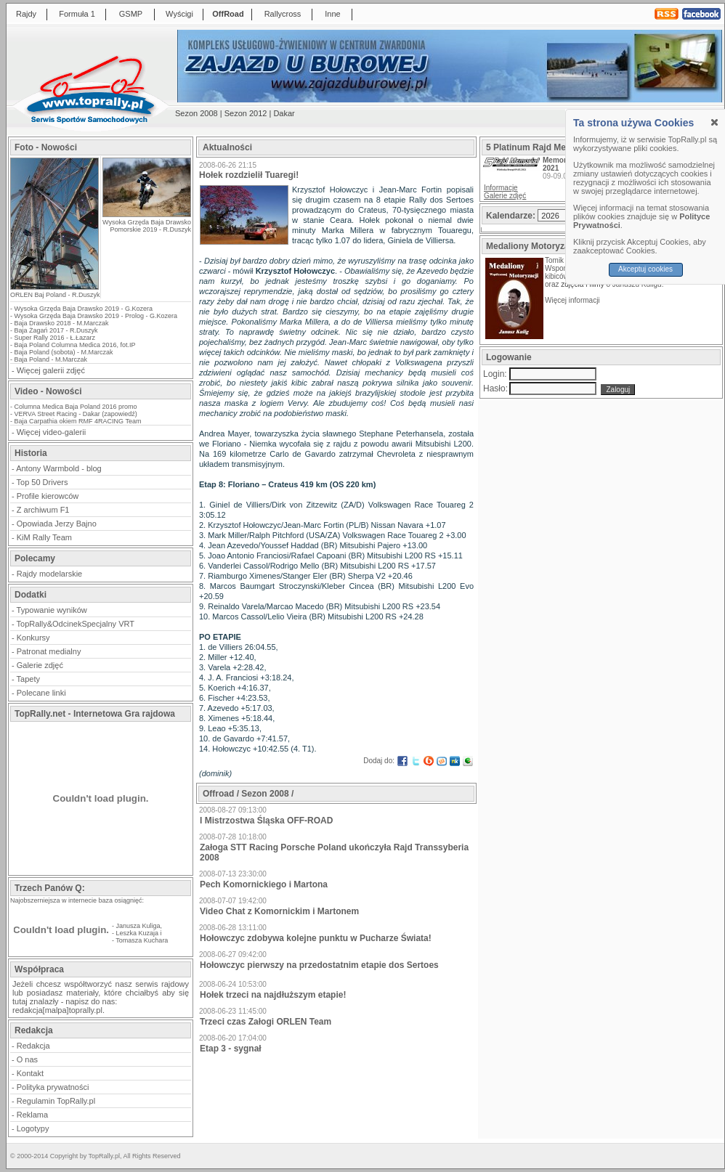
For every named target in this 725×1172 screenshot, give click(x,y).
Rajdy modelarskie (49, 573)
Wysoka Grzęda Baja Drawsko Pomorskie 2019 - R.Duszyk (146, 226)
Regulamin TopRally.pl (56, 1100)
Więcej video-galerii (51, 432)
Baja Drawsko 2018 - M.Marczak (62, 323)
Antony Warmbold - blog (59, 468)
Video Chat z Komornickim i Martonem (279, 911)
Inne (332, 13)
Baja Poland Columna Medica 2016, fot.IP (75, 345)
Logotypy (33, 1128)
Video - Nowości (48, 391)
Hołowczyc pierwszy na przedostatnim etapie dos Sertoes (319, 965)
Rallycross (282, 13)
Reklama (32, 1114)
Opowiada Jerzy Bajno (57, 523)
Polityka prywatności (53, 1087)
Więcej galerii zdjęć (51, 370)
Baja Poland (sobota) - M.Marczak (64, 352)
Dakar (283, 113)
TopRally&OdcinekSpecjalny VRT (75, 623)
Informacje (501, 188)
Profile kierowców (48, 496)
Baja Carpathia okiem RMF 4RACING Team (78, 421)
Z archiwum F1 (43, 509)
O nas (27, 1059)
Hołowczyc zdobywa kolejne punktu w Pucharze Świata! (316, 938)
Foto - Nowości (46, 147)
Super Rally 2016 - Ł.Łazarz (55, 337)
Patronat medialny (49, 651)
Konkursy (33, 637)
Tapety (28, 679)
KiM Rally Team (44, 537)
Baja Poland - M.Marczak (51, 359)
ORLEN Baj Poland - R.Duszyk (55, 294)
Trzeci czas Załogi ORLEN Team (265, 1022)
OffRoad (227, 13)
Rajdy (26, 13)
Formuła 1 (77, 13)
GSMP (130, 13)
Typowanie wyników (52, 610)
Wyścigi (179, 13)
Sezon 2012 (245, 113)
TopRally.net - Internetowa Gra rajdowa (95, 714)
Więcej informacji (573, 300)
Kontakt (30, 1073)
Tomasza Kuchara (142, 940)
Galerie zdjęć (40, 665)
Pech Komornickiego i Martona (264, 884)
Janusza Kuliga (138, 925)
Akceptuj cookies (645, 269)
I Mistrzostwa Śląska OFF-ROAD (266, 820)
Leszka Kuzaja (137, 933)
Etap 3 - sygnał (231, 1048)
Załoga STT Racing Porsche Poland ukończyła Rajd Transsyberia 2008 (334, 852)
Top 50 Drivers (42, 482)
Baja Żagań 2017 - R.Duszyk (56, 330)
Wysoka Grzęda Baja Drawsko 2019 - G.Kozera (84, 308)
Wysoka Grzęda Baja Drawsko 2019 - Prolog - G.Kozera (96, 316)
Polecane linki (41, 692)
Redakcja (33, 1045)
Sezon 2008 (196, 113)
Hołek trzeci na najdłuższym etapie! (273, 995)
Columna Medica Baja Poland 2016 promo (76, 406)
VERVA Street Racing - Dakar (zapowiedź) (76, 414)
